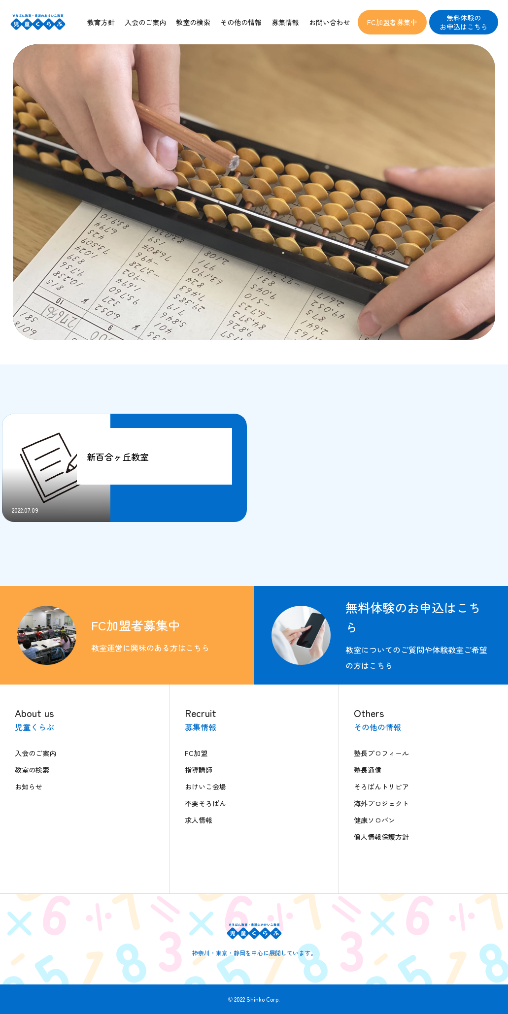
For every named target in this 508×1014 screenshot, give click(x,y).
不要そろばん (205, 803)
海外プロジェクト (381, 803)
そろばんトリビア (381, 786)
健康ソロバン (374, 820)
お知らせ (28, 786)
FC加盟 (196, 753)
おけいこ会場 (205, 786)
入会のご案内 (35, 753)
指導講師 (198, 769)
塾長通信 (367, 769)
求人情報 (198, 820)
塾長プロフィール (381, 753)
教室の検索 (32, 769)
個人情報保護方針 (381, 836)
